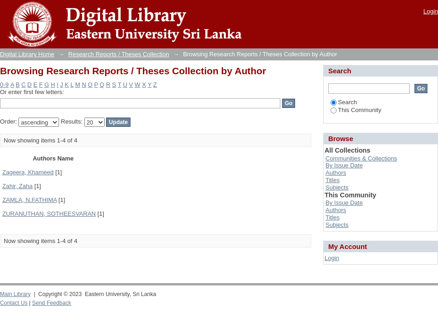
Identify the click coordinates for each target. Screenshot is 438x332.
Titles (333, 180)
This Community (356, 110)
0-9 (4, 84)
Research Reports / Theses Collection (118, 54)
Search (344, 102)
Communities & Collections (361, 158)
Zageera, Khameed (27, 172)
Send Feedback (51, 303)
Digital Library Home (27, 54)
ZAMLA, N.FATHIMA (29, 199)
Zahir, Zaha (17, 186)
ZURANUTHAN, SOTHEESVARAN (49, 213)
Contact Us (14, 303)
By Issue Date (344, 165)
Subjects (337, 187)
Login (430, 11)
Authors (336, 172)
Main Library (15, 294)
